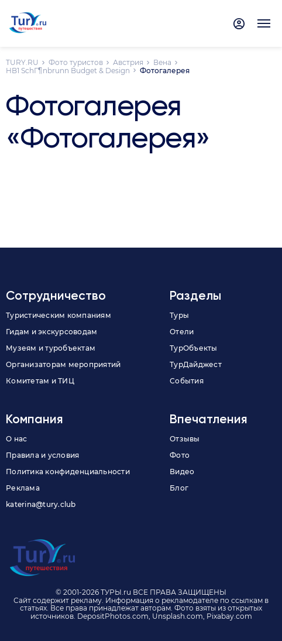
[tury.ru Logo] (28, 23)
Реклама (23, 488)
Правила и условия (42, 455)
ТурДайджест (196, 364)
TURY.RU (22, 62)
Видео (182, 471)
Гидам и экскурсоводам (51, 331)
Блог (179, 488)
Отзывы (185, 438)
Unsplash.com (177, 616)
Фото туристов (76, 62)
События (187, 380)
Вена (162, 62)
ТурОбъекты (194, 348)
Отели (182, 331)
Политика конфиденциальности (68, 471)
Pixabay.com (229, 616)
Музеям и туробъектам (50, 348)
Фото (180, 455)
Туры (179, 315)
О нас (16, 438)
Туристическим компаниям (58, 315)
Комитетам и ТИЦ (40, 380)
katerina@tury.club (41, 504)
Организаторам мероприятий (63, 364)
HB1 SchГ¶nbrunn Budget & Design (68, 70)
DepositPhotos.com (113, 616)
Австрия (128, 62)
